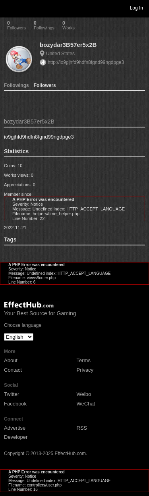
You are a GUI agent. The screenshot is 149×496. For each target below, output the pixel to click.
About (10, 360)
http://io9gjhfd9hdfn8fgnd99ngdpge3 (86, 62)
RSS (82, 428)
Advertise (14, 428)
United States (60, 53)
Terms (84, 360)
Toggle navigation (9, 7)
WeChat (86, 404)
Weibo (84, 394)
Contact (13, 370)
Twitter (11, 394)
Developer (15, 437)
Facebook (15, 404)
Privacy (85, 370)
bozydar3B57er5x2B (68, 44)
